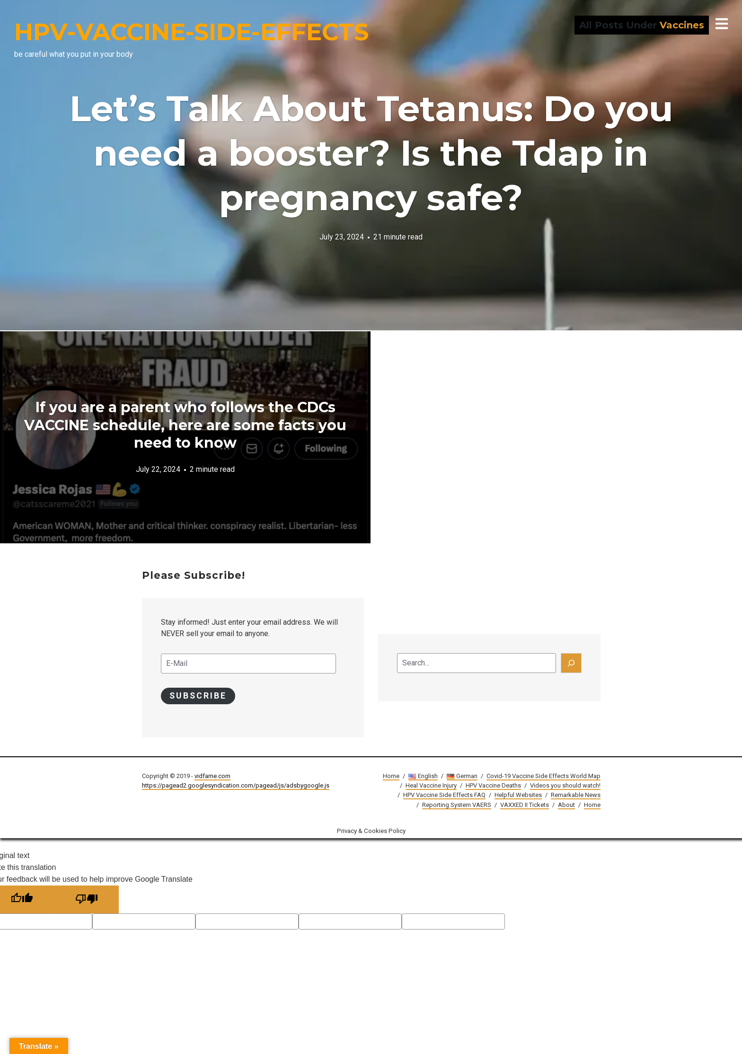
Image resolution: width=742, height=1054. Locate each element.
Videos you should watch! (565, 785)
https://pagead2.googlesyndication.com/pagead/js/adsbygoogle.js (235, 785)
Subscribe (198, 696)
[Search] (571, 663)
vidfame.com (212, 776)
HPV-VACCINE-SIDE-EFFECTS (191, 32)
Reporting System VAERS (456, 804)
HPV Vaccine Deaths (493, 785)
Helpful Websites (518, 795)
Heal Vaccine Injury (431, 785)
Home (391, 776)
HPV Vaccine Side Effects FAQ (444, 795)
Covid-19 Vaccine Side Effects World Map (543, 776)
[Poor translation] (87, 900)
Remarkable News (576, 795)
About (566, 804)
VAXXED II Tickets (524, 804)
